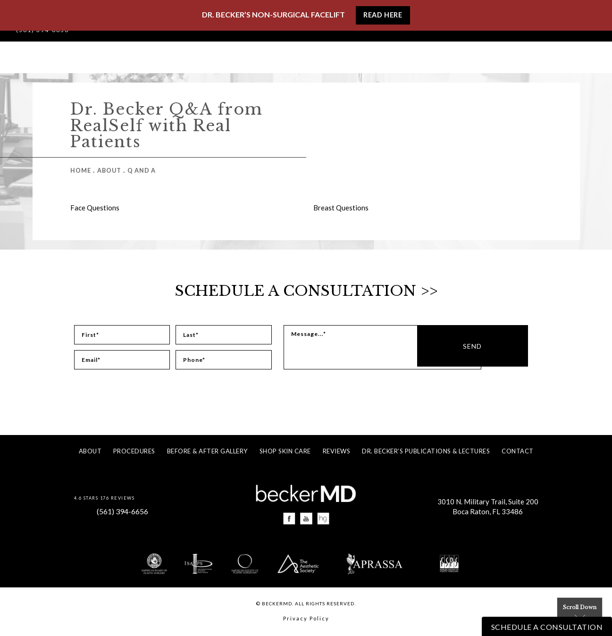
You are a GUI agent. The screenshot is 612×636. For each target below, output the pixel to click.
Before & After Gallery (207, 451)
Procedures (134, 451)
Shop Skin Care (285, 451)
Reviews (337, 451)
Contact (518, 451)
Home (80, 170)
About (109, 170)
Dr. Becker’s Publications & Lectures (426, 451)
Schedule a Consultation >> (306, 290)
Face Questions (94, 207)
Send (514, 347)
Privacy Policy (306, 620)
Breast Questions (341, 207)
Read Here (382, 15)
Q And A (143, 170)
